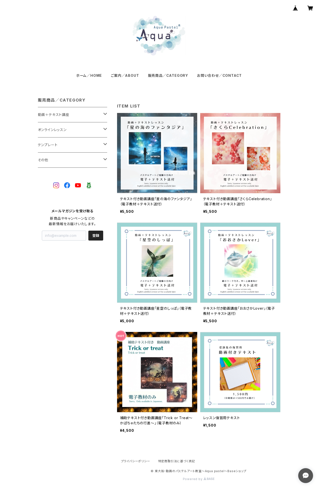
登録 (95, 235)
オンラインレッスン (52, 130)
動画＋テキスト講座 (53, 114)
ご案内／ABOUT (125, 75)
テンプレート (48, 145)
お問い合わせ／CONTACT (219, 75)
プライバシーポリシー (135, 461)
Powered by (199, 479)
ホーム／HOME (89, 75)
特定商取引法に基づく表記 (176, 461)
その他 (43, 160)
